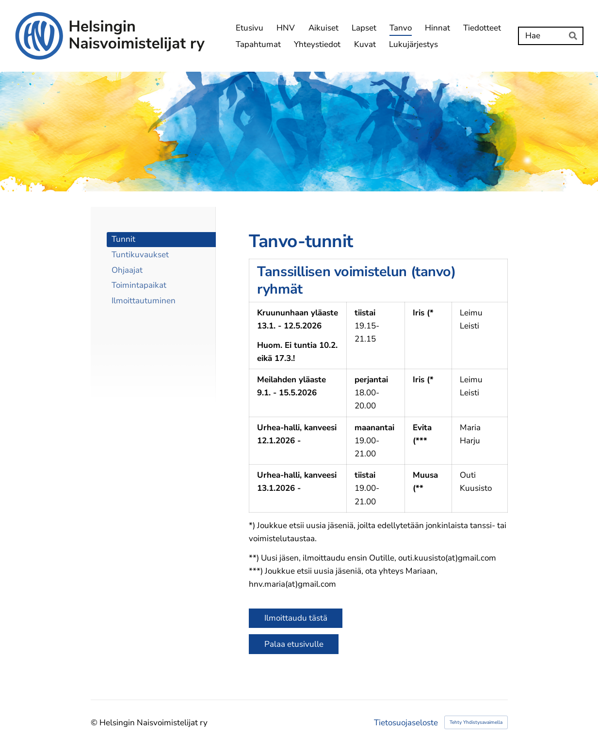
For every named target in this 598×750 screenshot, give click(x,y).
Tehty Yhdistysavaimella (476, 722)
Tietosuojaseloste (406, 723)
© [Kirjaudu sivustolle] (95, 722)
